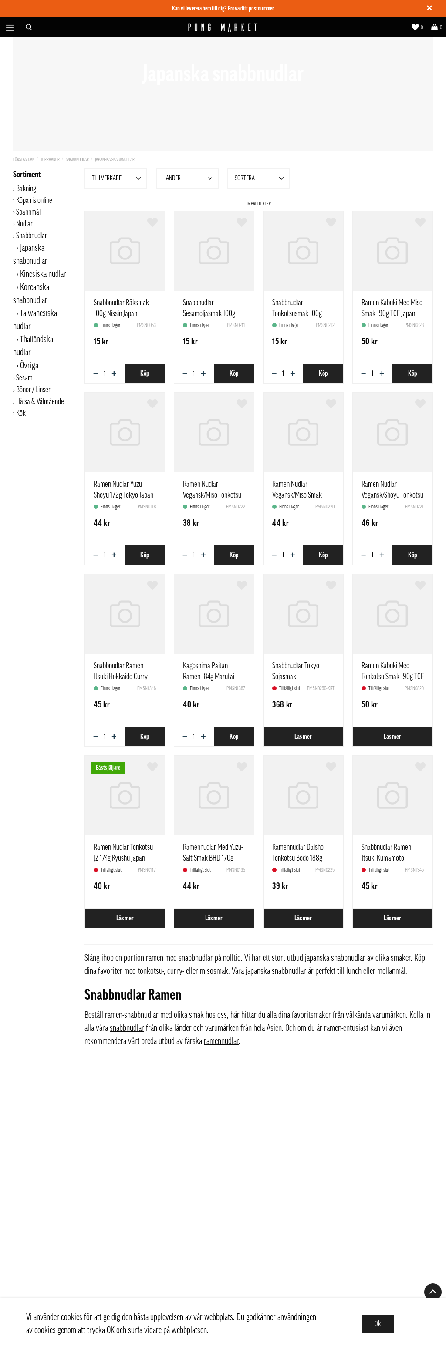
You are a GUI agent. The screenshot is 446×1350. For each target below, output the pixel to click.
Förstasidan (23, 159)
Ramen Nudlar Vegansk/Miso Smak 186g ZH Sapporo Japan (301, 495)
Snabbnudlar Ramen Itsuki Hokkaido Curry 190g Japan (121, 676)
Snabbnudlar (77, 159)
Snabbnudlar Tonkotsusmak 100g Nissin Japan (297, 313)
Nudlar (24, 224)
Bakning (26, 188)
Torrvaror (50, 159)
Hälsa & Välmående (40, 401)
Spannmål (28, 212)
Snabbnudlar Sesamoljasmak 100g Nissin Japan (209, 313)
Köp (144, 373)
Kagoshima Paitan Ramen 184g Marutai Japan (208, 676)
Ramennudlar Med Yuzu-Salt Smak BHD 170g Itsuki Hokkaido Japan (213, 858)
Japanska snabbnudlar (115, 159)
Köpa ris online (34, 200)
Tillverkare (117, 178)
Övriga (29, 365)
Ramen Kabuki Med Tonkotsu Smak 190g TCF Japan (393, 676)
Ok (378, 1323)
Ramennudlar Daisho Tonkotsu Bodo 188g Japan (298, 858)
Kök (21, 413)
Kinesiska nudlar (43, 274)
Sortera (260, 178)
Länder (188, 178)
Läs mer (303, 736)
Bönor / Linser (33, 390)
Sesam (24, 378)
